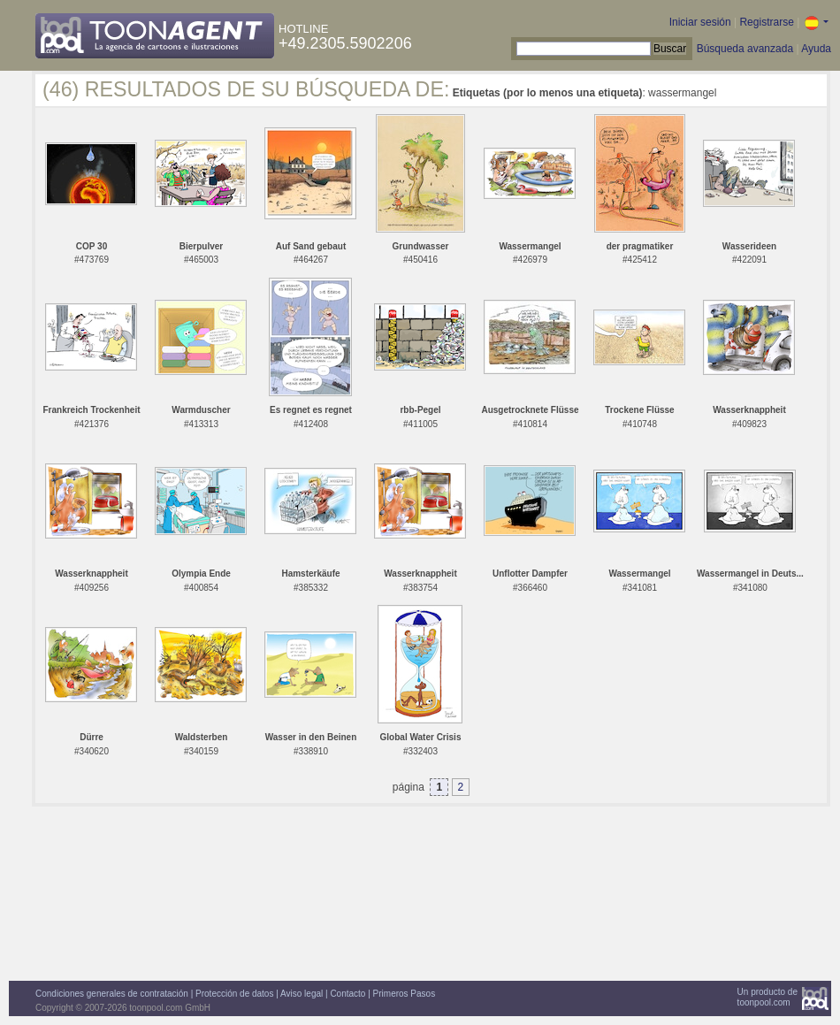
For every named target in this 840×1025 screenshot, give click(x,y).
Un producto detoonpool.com (767, 997)
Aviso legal (301, 993)
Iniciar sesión (700, 22)
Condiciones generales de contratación (111, 993)
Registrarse (766, 22)
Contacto (347, 993)
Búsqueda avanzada (745, 48)
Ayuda (816, 48)
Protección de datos (234, 993)
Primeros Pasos (404, 993)
